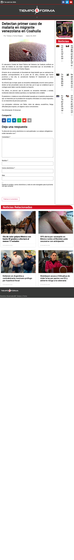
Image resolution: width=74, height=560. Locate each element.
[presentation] (16, 192)
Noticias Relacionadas (17, 207)
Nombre (5, 160)
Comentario (6, 137)
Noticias (63, 41)
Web (3, 175)
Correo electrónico (8, 168)
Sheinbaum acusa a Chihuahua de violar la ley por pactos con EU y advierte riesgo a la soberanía (55, 278)
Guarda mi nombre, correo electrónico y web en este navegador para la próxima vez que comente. (27, 185)
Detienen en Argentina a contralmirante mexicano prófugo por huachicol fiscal (17, 278)
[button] (37, 17)
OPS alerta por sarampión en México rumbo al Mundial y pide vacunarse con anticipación (54, 239)
